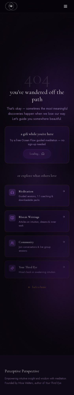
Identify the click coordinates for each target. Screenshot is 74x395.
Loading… (37, 153)
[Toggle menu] (65, 6)
